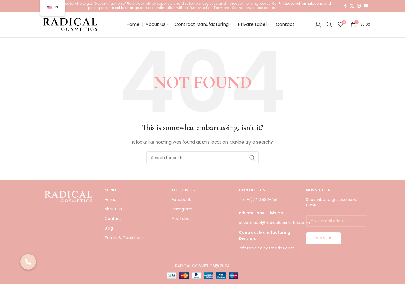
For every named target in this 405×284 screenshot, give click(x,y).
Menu (110, 193)
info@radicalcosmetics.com (266, 252)
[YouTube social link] (366, 6)
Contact (113, 222)
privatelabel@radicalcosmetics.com (274, 226)
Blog (109, 232)
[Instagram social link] (359, 6)
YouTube (181, 222)
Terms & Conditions (124, 241)
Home (110, 203)
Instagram (182, 213)
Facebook (181, 203)
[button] (28, 262)
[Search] (329, 26)
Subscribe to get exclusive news (331, 205)
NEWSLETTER (318, 193)
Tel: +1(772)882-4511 (258, 203)
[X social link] (352, 6)
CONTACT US (252, 193)
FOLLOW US (183, 193)
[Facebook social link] (345, 6)
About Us (113, 213)
